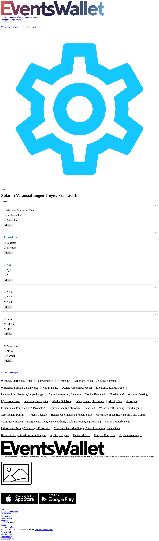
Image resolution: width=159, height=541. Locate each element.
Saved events (23, 17)
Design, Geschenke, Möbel (77, 387)
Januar (9, 319)
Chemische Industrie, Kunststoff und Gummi (121, 414)
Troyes (8, 264)
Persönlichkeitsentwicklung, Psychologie (24, 408)
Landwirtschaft (14, 215)
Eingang (4, 520)
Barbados (11, 247)
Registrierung (6, 518)
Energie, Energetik (104, 435)
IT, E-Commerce (10, 401)
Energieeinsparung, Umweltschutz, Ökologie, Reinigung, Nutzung (64, 421)
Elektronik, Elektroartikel (110, 387)
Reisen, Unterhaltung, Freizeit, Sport (71, 414)
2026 (9, 292)
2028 (9, 301)
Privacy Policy (7, 532)
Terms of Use (6, 534)
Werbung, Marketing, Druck (21, 210)
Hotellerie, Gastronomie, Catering (129, 394)
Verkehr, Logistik (37, 414)
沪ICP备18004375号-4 (44, 530)
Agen (9, 275)
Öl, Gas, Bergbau (59, 435)
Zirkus (9, 350)
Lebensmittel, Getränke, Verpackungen (22, 394)
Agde (9, 270)
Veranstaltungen (9, 26)
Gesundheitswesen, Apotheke (64, 394)
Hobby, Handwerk (95, 394)
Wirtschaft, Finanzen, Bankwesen (19, 387)
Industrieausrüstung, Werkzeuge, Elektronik (25, 428)
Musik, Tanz (115, 401)
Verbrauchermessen (12, 421)
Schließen (5, 22)
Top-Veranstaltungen (130, 435)
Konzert (10, 355)
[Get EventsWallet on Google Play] (57, 507)
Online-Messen (81, 435)
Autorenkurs (12, 345)
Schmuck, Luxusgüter (36, 401)
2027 (9, 297)
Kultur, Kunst (50, 387)
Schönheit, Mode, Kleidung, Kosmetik (95, 380)
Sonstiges (131, 401)
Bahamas (11, 242)
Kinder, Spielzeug (62, 401)
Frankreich (10, 237)
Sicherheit (89, 408)
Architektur (12, 220)
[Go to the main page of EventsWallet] (52, 15)
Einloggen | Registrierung (11, 19)
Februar (10, 323)
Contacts (4, 525)
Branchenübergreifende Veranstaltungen (23, 435)
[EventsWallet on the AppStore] (19, 507)
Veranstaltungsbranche (117, 421)
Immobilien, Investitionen (65, 408)
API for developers (8, 527)
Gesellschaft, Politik (12, 414)
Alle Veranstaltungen (9, 17)
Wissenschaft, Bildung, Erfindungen (119, 408)
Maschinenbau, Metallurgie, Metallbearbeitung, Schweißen (87, 428)
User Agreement (7, 539)
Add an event (34, 17)
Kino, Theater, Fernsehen (90, 401)
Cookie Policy (6, 537)
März (9, 328)
